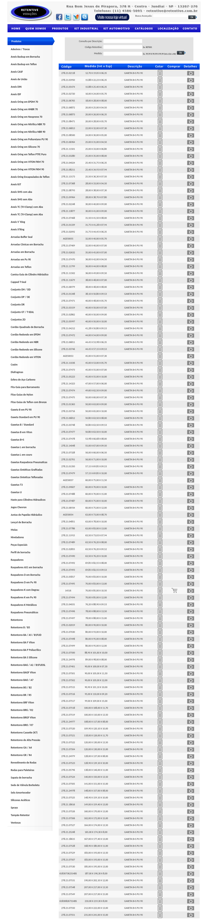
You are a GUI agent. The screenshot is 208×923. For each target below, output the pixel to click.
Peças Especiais (19, 544)
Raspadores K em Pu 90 (23, 597)
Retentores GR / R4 (21, 755)
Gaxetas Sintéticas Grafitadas (26, 469)
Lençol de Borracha (21, 522)
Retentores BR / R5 (21, 695)
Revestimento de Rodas (23, 762)
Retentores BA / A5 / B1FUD (26, 634)
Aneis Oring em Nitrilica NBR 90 (28, 131)
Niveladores (17, 537)
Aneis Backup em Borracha (25, 56)
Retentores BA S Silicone (24, 657)
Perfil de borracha (20, 552)
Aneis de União (19, 79)
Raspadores (17, 559)
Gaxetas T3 (17, 484)
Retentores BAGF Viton (23, 672)
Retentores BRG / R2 (22, 710)
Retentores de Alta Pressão (25, 740)
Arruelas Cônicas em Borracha (27, 244)
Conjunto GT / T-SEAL (22, 312)
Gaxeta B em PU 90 (21, 409)
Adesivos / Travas (20, 49)
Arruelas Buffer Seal (21, 236)
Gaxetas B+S (17, 439)
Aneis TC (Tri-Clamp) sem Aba (27, 214)
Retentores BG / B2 (21, 687)
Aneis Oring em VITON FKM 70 (27, 161)
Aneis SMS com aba (21, 191)
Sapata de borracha (21, 777)
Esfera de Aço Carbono (23, 379)
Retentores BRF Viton (22, 702)
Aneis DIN (16, 86)
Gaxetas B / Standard (22, 424)
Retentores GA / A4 (21, 747)
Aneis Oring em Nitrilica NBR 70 (28, 124)
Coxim (14, 364)
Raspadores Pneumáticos (24, 612)
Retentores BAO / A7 (22, 679)
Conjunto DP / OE (20, 297)
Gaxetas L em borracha (23, 447)
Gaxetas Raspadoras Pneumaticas (29, 462)
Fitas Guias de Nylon (22, 394)
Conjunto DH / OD (20, 289)
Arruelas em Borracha (23, 251)
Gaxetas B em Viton (21, 432)
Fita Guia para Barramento (25, 387)
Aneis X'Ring (17, 229)
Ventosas (16, 822)
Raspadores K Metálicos (24, 604)
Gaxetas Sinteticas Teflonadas (27, 477)
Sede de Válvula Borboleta (25, 785)
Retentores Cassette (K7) (24, 732)
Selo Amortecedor (20, 792)
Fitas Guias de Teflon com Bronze (29, 402)
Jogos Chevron (18, 507)
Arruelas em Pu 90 (21, 259)
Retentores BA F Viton (23, 642)
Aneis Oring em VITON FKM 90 (27, 169)
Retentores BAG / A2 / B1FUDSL (28, 664)
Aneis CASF (17, 71)
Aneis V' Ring (18, 221)
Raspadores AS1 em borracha (27, 567)
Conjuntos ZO (18, 319)
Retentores (17, 619)
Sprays (14, 807)
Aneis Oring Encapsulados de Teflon (30, 176)
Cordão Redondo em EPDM (25, 334)
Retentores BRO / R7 (22, 725)
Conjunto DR (18, 304)
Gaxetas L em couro (21, 454)
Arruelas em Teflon (21, 266)
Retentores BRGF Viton (23, 717)
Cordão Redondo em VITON (26, 357)
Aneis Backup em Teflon (24, 64)
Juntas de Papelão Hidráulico (26, 514)
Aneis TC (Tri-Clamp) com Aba (27, 206)
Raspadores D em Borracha (25, 574)
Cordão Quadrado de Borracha (27, 327)
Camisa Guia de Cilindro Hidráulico (30, 274)
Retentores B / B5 (20, 627)
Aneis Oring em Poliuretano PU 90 (29, 139)
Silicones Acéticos (20, 800)
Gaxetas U (16, 492)
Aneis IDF (16, 94)
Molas (14, 529)
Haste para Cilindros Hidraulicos (28, 499)
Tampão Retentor (20, 815)
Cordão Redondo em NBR (24, 342)
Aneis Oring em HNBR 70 (24, 109)
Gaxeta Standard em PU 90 (25, 417)
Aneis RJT (16, 184)
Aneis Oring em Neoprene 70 (26, 116)
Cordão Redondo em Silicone (26, 349)
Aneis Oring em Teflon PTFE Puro (28, 154)
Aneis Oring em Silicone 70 (25, 146)
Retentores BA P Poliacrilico (26, 649)
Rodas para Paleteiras (22, 770)
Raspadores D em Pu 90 (24, 582)
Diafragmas (17, 372)
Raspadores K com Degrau (25, 589)
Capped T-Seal (18, 282)
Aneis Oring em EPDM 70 (24, 101)
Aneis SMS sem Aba (21, 199)
